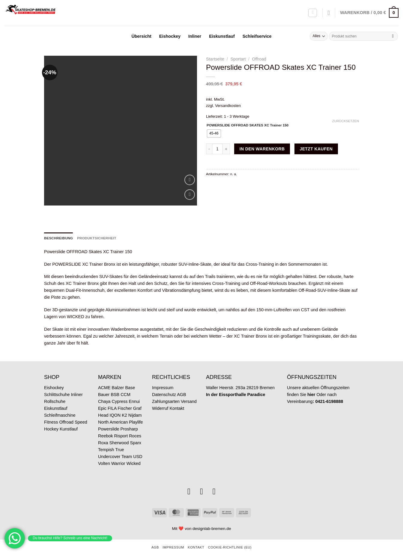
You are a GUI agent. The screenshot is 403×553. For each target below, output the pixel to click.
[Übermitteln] (392, 36)
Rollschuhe (54, 391)
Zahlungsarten (166, 391)
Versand (189, 391)
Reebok (105, 425)
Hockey (51, 418)
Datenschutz (164, 384)
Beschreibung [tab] (58, 227)
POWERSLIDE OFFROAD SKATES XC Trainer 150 (247, 125)
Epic (102, 397)
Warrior (118, 453)
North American (113, 411)
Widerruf (160, 397)
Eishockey (170, 36)
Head (103, 404)
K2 (124, 404)
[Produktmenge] (217, 148)
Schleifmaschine (60, 404)
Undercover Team (115, 446)
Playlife (136, 411)
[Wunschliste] (329, 12)
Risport (121, 425)
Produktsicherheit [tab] (96, 227)
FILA (112, 397)
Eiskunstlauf (222, 36)
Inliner (194, 36)
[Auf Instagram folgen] (189, 481)
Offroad (259, 59)
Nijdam (135, 404)
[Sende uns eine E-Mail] (201, 481)
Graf (137, 397)
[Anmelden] (312, 13)
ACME (104, 377)
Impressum (162, 377)
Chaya (104, 391)
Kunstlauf (69, 418)
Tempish (106, 439)
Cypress (120, 391)
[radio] (214, 133)
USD (137, 446)
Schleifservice (257, 36)
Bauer (103, 384)
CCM (125, 384)
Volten (104, 453)
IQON (115, 404)
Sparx (135, 432)
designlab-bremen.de (212, 518)
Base (130, 377)
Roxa (103, 432)
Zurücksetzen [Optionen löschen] (345, 121)
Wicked (134, 453)
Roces (135, 425)
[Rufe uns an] (214, 481)
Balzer (118, 377)
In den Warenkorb (262, 148)
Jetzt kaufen (316, 148)
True (119, 439)
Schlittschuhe (57, 384)
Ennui (134, 391)
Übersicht (141, 36)
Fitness (51, 411)
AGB (181, 384)
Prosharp (129, 418)
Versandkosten (228, 105)
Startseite (215, 59)
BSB (115, 384)
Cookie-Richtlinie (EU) (230, 537)
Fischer (125, 397)
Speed (81, 411)
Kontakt (176, 397)
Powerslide (108, 418)
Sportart (238, 59)
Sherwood (119, 432)
